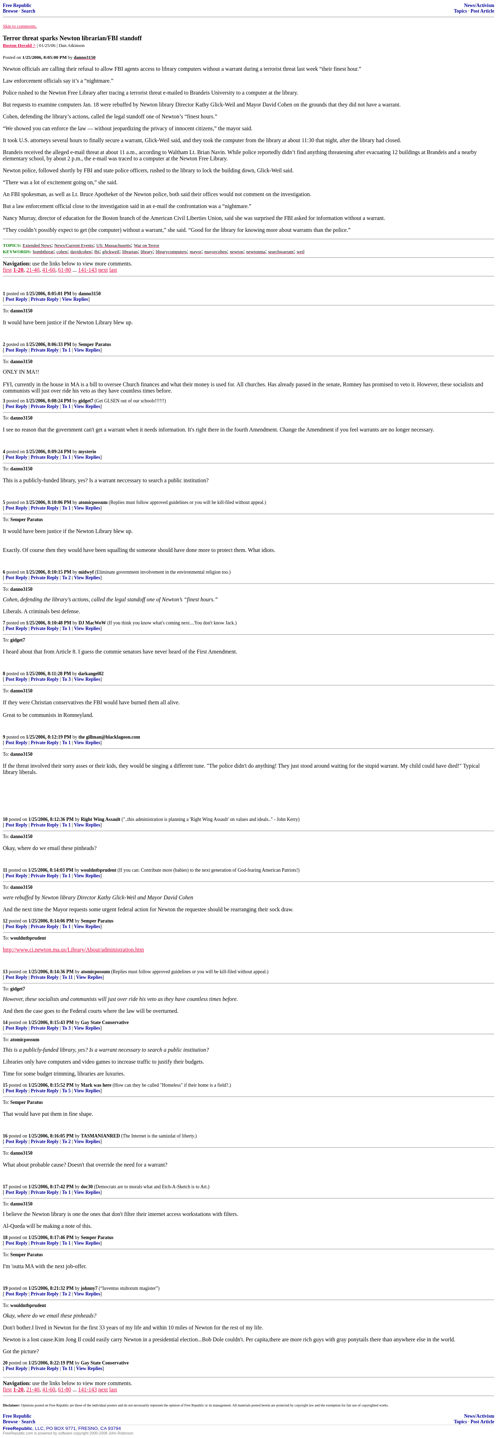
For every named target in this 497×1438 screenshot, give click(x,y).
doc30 (87, 1186)
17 (5, 1186)
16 (5, 1136)
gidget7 (85, 400)
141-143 (87, 270)
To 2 (66, 577)
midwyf (86, 572)
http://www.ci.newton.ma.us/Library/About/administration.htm (73, 950)
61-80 (64, 270)
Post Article (482, 11)
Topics (460, 11)
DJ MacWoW (92, 622)
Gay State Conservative (105, 1022)
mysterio (87, 451)
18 (5, 1237)
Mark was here (96, 1085)
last (113, 270)
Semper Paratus (94, 344)
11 (5, 870)
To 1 (66, 350)
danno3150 (89, 293)
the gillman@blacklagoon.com (109, 737)
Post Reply (16, 299)
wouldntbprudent (98, 870)
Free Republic (17, 5)
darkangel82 (91, 673)
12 (5, 921)
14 (5, 1022)
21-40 (32, 270)
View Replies (75, 299)
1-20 (18, 270)
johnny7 (89, 1288)
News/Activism (479, 5)
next (103, 270)
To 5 (66, 1090)
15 (5, 1085)
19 (5, 1288)
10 (5, 819)
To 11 (67, 977)
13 (5, 971)
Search (28, 11)
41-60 (48, 270)
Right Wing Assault (100, 819)
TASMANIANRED (100, 1136)
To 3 (66, 679)
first (7, 270)
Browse (10, 11)
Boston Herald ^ (19, 45)
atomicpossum (93, 502)
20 (5, 1363)
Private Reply (45, 299)
